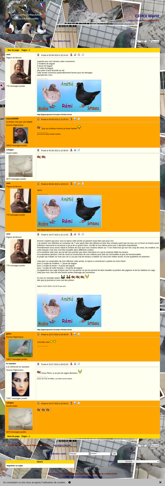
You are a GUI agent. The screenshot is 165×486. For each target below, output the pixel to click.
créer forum (53, 474)
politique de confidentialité (105, 474)
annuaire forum (84, 474)
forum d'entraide (67, 474)
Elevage (46, 41)
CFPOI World (14, 41)
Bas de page (13, 50)
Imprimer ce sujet (15, 466)
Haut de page (13, 436)
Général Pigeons (31, 41)
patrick (156, 20)
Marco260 (147, 20)
